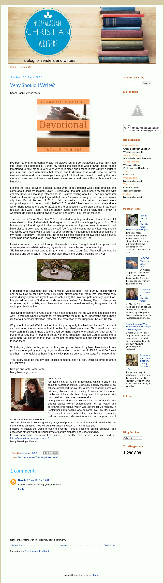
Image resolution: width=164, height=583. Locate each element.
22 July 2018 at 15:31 (38, 480)
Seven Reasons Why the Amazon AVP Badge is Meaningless (138, 328)
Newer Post (17, 545)
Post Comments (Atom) (36, 550)
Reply (21, 489)
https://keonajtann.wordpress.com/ (29, 438)
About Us (26, 67)
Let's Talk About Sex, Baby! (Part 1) (145, 263)
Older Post (109, 545)
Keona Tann (34, 457)
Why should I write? (49, 457)
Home (13, 67)
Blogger (96, 574)
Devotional (23, 457)
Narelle (22, 480)
